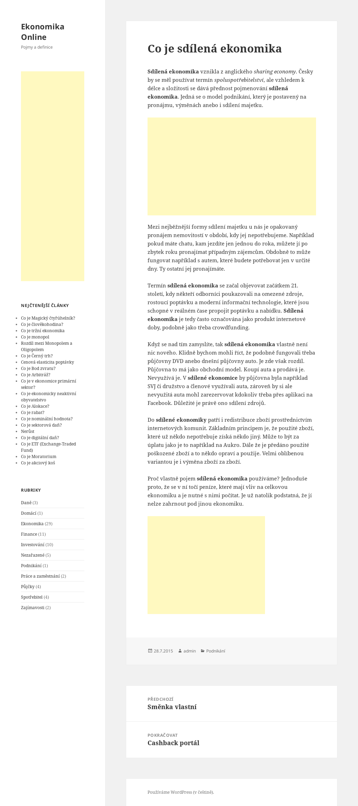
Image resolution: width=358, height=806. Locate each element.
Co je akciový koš (38, 463)
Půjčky (28, 587)
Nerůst (27, 431)
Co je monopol (35, 337)
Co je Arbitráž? (35, 375)
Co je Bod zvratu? (38, 368)
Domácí (28, 513)
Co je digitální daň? (40, 438)
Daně (26, 503)
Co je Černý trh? (37, 356)
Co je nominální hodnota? (47, 419)
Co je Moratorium (38, 456)
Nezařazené (32, 555)
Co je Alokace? (35, 406)
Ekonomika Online (42, 31)
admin (190, 651)
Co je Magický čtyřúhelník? (48, 318)
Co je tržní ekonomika (43, 331)
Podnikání (31, 566)
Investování (32, 545)
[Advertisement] (52, 176)
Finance (29, 534)
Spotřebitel (32, 597)
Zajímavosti (32, 608)
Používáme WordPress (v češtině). (181, 792)
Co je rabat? (32, 412)
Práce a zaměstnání (40, 576)
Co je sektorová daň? (41, 425)
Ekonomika (32, 524)
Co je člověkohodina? (42, 324)
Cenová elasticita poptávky (47, 362)
